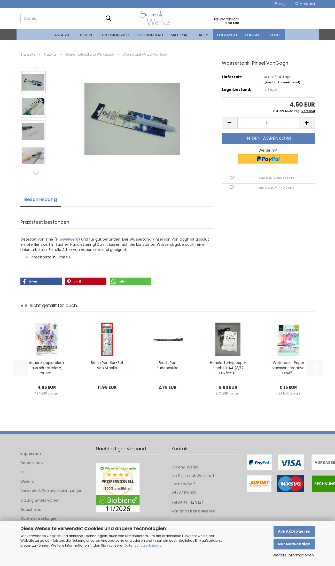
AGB (24, 472)
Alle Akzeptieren (294, 531)
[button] (36, 173)
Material (179, 35)
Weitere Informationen (293, 555)
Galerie (202, 35)
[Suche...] (108, 18)
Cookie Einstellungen (39, 518)
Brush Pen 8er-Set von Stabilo (107, 365)
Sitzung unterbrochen (40, 500)
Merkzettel (305, 4)
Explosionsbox (115, 35)
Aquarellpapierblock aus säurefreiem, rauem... (46, 368)
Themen (85, 35)
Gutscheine (30, 509)
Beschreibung (40, 199)
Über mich (227, 35)
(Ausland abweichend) (282, 82)
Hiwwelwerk (67, 239)
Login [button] (281, 4)
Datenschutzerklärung (143, 545)
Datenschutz (32, 462)
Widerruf (28, 481)
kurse (275, 35)
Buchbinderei (150, 35)
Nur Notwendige (294, 544)
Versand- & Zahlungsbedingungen (51, 490)
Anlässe (62, 35)
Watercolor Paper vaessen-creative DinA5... (288, 368)
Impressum (30, 453)
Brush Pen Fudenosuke (167, 365)
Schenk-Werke (200, 511)
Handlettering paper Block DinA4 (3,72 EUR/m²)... (228, 368)
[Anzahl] (268, 123)
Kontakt (253, 35)
